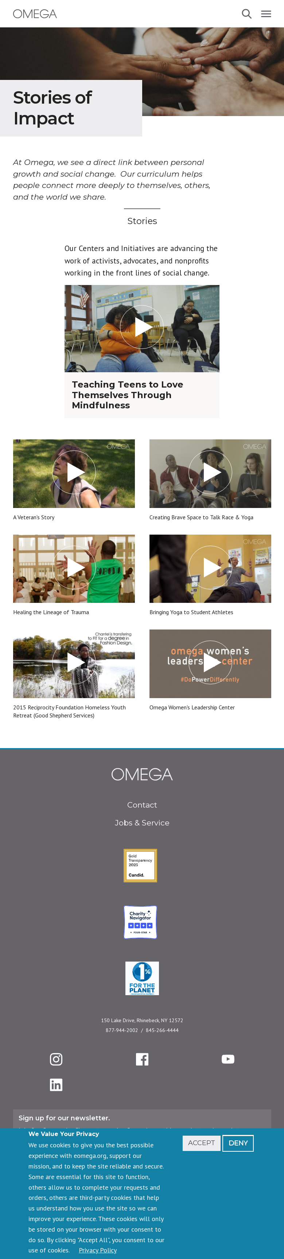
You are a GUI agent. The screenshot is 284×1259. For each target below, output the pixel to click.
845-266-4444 (162, 1030)
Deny (238, 1143)
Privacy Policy (98, 1250)
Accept (201, 1143)
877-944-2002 (122, 1030)
